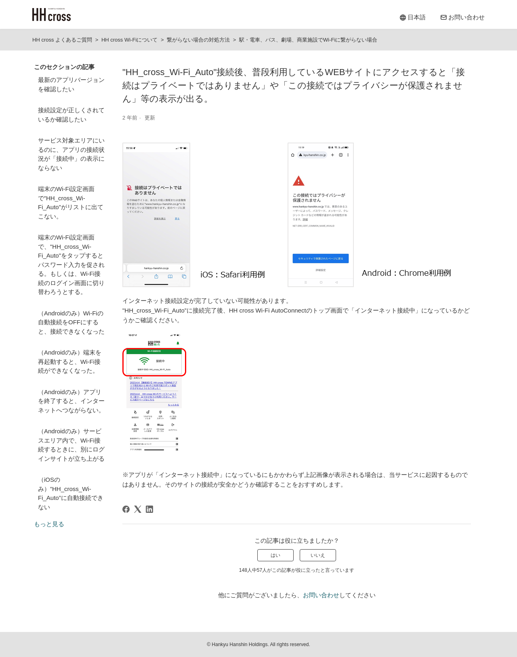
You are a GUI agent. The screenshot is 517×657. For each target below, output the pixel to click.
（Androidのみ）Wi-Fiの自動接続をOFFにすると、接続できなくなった (71, 322)
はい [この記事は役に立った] (275, 555)
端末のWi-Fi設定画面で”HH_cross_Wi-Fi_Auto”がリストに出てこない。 (70, 202)
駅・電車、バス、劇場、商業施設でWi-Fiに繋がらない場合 (308, 40)
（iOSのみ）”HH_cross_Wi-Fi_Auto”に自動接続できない (70, 493)
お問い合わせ (321, 595)
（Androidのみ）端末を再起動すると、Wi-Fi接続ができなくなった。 (69, 361)
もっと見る (49, 524)
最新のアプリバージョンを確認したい (71, 84)
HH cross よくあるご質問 (62, 40)
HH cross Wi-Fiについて (129, 40)
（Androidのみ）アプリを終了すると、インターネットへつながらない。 (71, 401)
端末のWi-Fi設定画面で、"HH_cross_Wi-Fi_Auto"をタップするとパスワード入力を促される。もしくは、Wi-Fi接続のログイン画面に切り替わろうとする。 (71, 264)
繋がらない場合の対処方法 (198, 40)
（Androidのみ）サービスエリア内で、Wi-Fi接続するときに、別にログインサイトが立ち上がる (71, 445)
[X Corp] (137, 509)
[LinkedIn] (149, 509)
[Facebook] (126, 509)
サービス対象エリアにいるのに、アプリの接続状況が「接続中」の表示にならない (71, 154)
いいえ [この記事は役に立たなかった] (318, 555)
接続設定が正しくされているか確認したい (71, 115)
